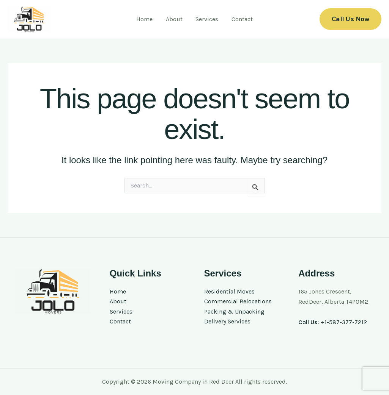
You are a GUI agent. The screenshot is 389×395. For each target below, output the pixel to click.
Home (153, 19)
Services (204, 19)
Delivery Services (227, 321)
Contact (233, 19)
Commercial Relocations (238, 301)
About (177, 19)
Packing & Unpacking (234, 311)
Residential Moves (229, 291)
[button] (351, 19)
